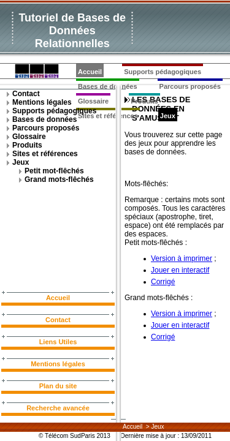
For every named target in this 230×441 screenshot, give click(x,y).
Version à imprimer (181, 258)
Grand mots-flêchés (59, 179)
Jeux (167, 115)
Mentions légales (42, 102)
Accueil (90, 71)
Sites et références (45, 153)
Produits (144, 101)
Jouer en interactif (180, 270)
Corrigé (163, 281)
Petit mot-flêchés (54, 171)
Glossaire (29, 136)
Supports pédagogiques (162, 71)
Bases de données (44, 119)
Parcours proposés (190, 86)
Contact (26, 93)
